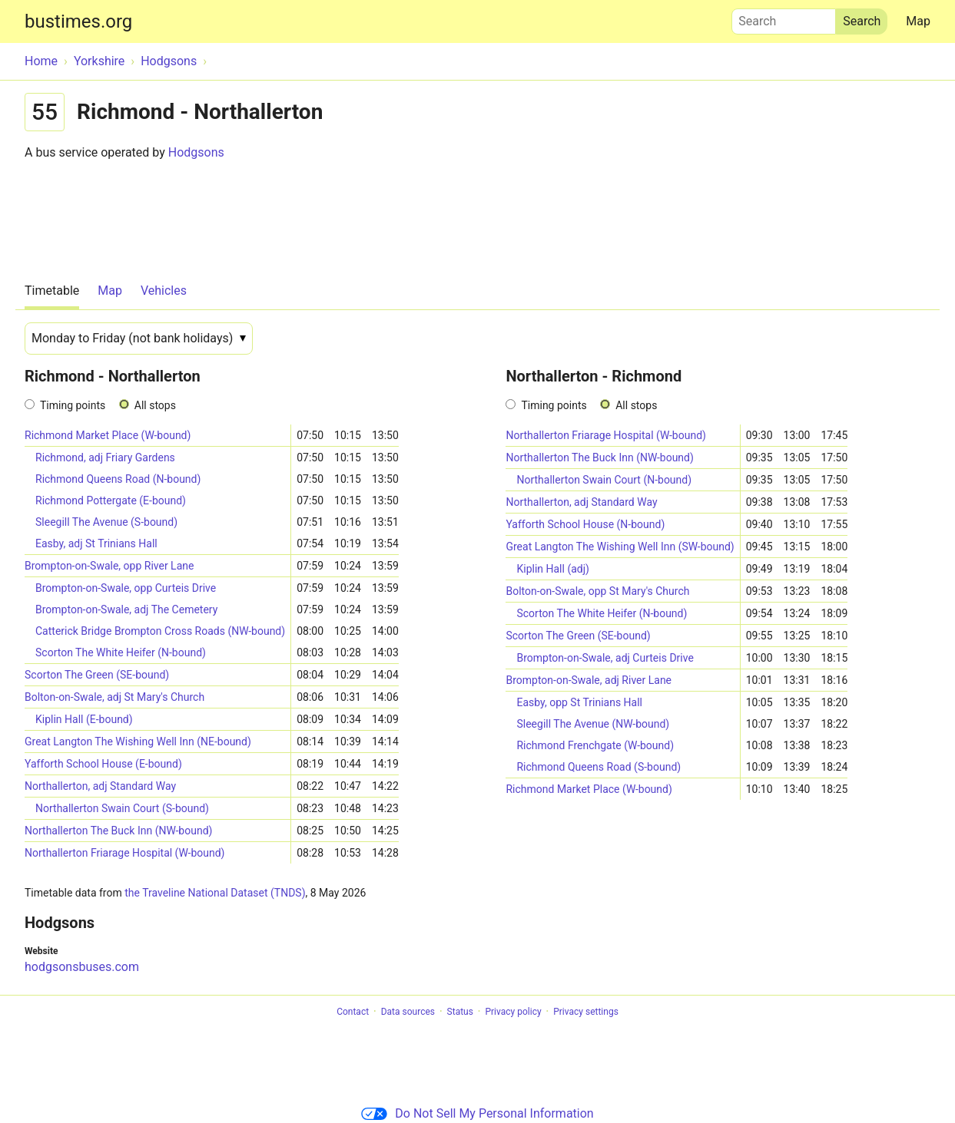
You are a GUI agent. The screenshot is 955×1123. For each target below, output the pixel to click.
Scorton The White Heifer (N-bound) (120, 652)
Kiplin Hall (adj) (552, 569)
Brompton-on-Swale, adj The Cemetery (126, 609)
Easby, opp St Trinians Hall (579, 702)
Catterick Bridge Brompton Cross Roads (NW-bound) (160, 631)
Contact (353, 1011)
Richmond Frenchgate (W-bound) (595, 745)
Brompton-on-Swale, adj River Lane (588, 680)
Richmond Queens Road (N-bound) (118, 479)
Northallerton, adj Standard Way (100, 786)
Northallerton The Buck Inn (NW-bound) (118, 830)
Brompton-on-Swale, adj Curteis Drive (604, 658)
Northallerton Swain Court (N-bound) (603, 480)
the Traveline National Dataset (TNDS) (214, 893)
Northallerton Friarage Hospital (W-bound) (124, 853)
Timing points (72, 405)
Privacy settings (585, 1011)
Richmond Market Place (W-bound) (108, 435)
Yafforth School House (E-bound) (103, 764)
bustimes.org (78, 21)
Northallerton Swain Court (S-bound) (122, 808)
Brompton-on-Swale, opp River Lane (109, 566)
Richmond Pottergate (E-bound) (110, 500)
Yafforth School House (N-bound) (585, 524)
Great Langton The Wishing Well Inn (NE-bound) (138, 741)
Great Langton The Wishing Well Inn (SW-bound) (620, 546)
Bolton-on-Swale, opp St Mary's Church (597, 591)
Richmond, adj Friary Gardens (105, 457)
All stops (155, 405)
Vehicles (164, 290)
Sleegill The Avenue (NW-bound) (592, 724)
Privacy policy (513, 1011)
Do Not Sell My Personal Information (477, 1113)
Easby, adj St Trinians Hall (96, 543)
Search (783, 17)
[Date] (139, 338)
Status (460, 1011)
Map (918, 21)
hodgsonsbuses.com (82, 967)
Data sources (408, 1011)
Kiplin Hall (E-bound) (84, 719)
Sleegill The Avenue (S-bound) (106, 522)
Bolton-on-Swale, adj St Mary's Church (114, 697)
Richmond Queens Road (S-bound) (598, 767)
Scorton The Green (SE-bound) (97, 675)
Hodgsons (196, 152)
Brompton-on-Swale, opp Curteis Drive (125, 588)
